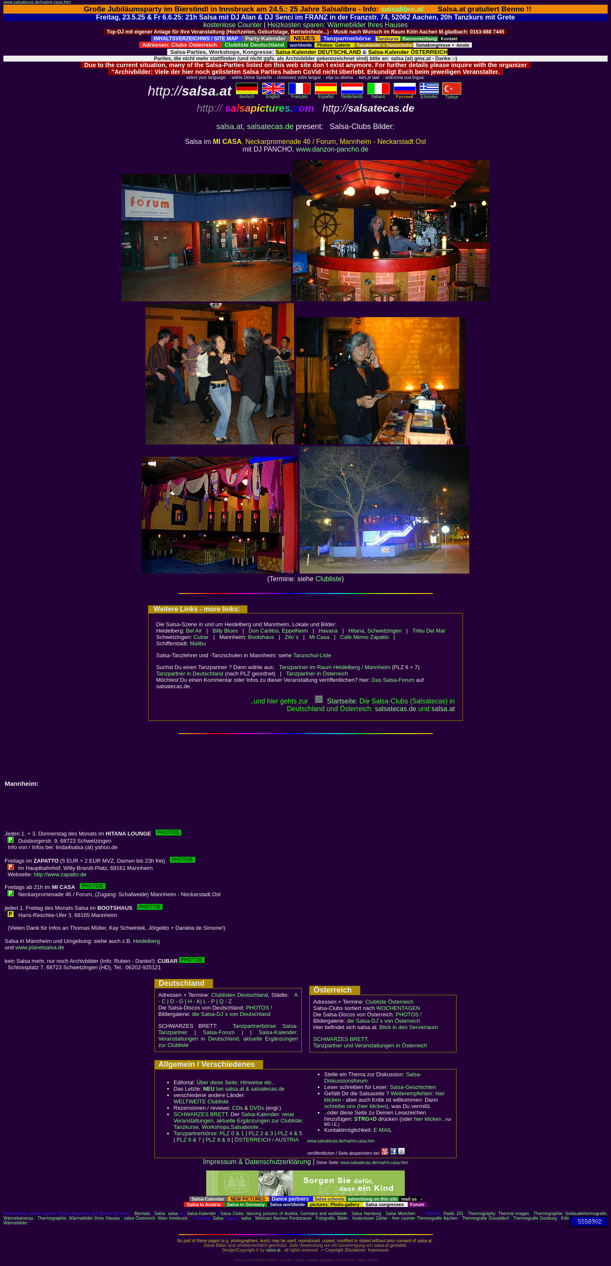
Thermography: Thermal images (498, 1213)
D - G (176, 1001)
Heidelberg (146, 941)
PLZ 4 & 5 (289, 1133)
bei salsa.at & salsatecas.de (243, 1089)
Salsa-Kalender (201, 1213)
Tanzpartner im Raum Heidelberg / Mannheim (334, 667)
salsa (173, 1213)
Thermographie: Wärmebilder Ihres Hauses (78, 1218)
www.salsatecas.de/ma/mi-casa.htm (37, 2)
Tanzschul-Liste (312, 655)
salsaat (443, 708)
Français (300, 94)
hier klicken (427, 1119)
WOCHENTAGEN (398, 1008)
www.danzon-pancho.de (332, 149)
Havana (328, 630)
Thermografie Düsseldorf (485, 1218)
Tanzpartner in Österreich (317, 673)
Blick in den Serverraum (408, 1027)
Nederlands (352, 94)
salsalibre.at (402, 9)
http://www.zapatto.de (60, 874)
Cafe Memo (354, 637)
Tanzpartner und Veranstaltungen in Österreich (370, 1045)
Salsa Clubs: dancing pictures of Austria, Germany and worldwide (283, 1213)
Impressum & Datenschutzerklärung (257, 1161)
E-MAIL (382, 1130)
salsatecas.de (270, 126)
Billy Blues (225, 630)
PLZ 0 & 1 (231, 1133)
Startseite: (336, 701)
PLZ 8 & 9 (217, 1140)
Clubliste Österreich (389, 1002)
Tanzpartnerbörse (195, 1133)
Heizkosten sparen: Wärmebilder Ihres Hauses (337, 24)
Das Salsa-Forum (393, 680)
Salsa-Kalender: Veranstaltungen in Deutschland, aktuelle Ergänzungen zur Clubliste (228, 1038)
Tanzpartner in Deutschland (189, 673)
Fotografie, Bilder (332, 1218)
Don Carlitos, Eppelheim (278, 630)
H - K (194, 1001)
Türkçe (451, 95)
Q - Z (225, 1001)
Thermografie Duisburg (535, 1218)
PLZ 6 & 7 (189, 1140)
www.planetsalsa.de (39, 947)
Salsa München (400, 1213)
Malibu (198, 643)
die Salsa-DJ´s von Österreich (383, 1021)
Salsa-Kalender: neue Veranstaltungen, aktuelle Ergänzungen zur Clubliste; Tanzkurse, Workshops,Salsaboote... (238, 1120)
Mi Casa (319, 637)
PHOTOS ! (259, 1007)
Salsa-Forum (218, 1032)
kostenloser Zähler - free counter (385, 1218)
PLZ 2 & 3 (261, 1133)
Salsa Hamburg (366, 1213)
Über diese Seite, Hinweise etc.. (235, 1082)
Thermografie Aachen (437, 1218)
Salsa (159, 1213)
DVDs (256, 1108)
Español (326, 94)
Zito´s (292, 637)
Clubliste (329, 578)
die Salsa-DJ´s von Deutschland (231, 1014)
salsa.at (229, 126)
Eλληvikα (429, 94)
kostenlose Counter (232, 24)
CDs (237, 1108)
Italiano (378, 94)
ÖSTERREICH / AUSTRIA (267, 1140)
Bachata (142, 1213)
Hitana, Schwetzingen (375, 630)
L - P (209, 1001)
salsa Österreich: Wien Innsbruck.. (157, 1218)
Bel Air (194, 630)
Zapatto (379, 637)
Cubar (200, 637)
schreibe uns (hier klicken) (356, 1106)
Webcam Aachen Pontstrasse (283, 1218)
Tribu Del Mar (429, 630)
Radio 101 (453, 1213)
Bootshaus (261, 637)
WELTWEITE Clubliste (201, 1101)
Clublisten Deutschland (239, 995)
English (273, 94)
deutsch (247, 94)
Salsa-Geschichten (413, 1087)
